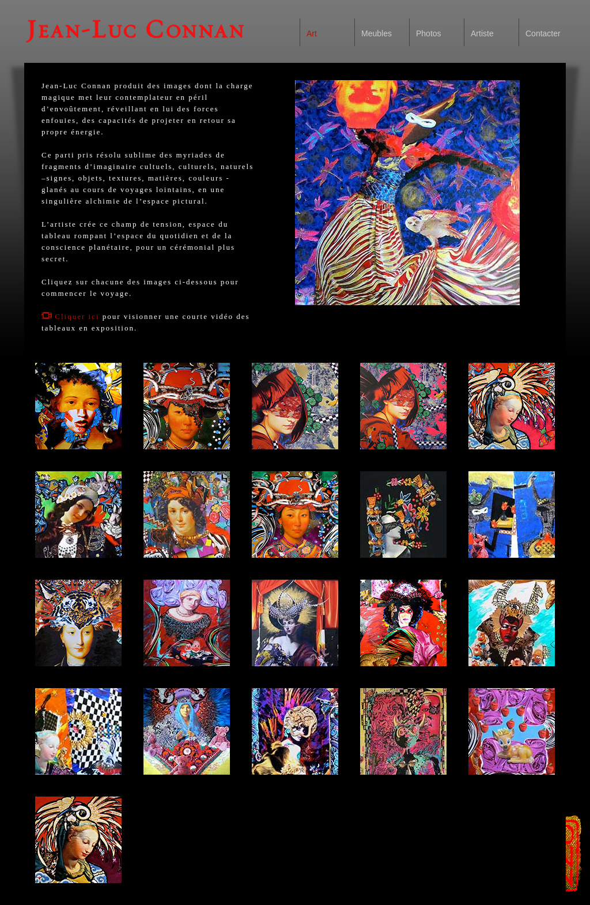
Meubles (376, 33)
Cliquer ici (70, 316)
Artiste (482, 33)
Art (312, 33)
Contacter (543, 33)
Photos (428, 33)
